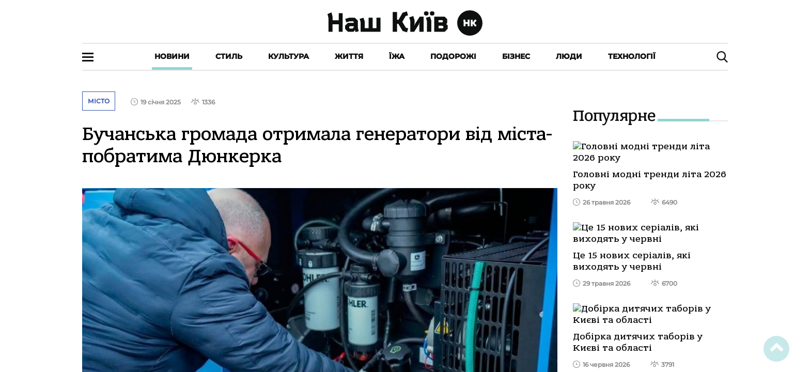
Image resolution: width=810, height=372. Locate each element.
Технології (632, 56)
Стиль (228, 56)
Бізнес (516, 56)
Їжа (396, 56)
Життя (349, 56)
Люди (569, 56)
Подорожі (453, 56)
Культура (288, 56)
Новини (172, 56)
